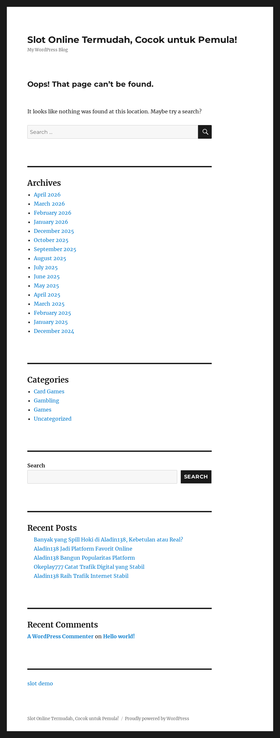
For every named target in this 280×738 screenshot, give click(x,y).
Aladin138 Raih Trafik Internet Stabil (81, 576)
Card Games (49, 391)
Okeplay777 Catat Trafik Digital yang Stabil (89, 567)
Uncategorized (53, 418)
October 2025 (51, 240)
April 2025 (47, 294)
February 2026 (53, 213)
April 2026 (47, 194)
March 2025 (49, 303)
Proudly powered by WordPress (157, 718)
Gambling (46, 400)
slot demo (40, 683)
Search (36, 465)
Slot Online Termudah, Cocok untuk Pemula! (132, 39)
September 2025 (55, 249)
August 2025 (50, 258)
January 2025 (51, 322)
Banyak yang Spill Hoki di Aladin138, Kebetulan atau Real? (108, 539)
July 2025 (46, 267)
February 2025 (52, 313)
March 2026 (49, 203)
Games (42, 409)
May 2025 (46, 285)
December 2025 (54, 231)
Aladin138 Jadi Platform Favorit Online (83, 548)
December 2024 (54, 331)
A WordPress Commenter (60, 636)
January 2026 (51, 222)
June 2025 (47, 276)
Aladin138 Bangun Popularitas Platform (84, 557)
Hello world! (119, 636)
